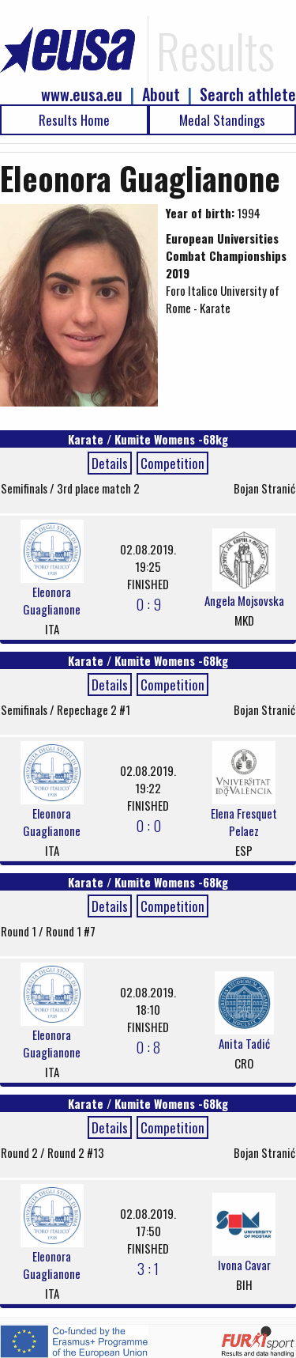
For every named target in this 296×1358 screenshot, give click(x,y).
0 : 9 (148, 603)
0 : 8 (148, 1046)
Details (110, 463)
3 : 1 (148, 1268)
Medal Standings (222, 120)
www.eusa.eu (81, 94)
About (161, 94)
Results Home (74, 120)
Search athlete (248, 94)
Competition (172, 463)
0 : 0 (148, 825)
